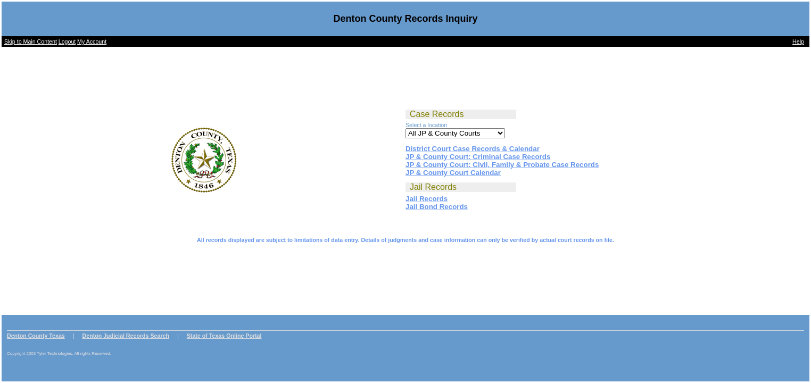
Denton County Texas (36, 335)
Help (798, 41)
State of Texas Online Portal (224, 335)
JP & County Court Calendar (453, 173)
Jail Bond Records (437, 207)
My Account (91, 41)
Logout (67, 41)
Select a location (426, 125)
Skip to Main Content (30, 41)
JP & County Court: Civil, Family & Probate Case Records (502, 165)
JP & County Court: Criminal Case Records (478, 157)
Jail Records (427, 199)
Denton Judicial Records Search (125, 335)
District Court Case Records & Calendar (473, 149)
